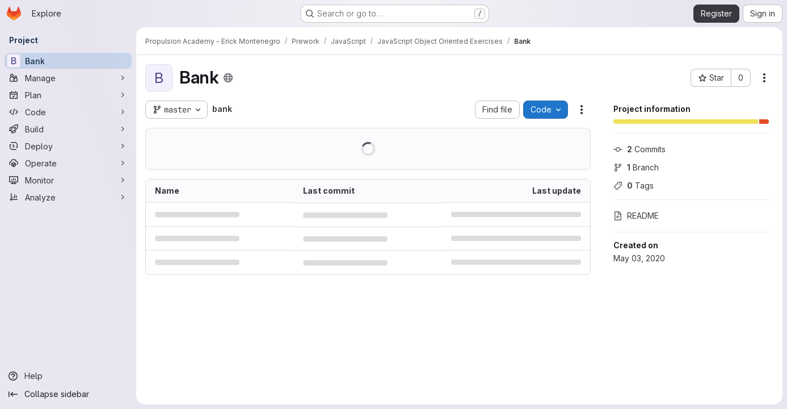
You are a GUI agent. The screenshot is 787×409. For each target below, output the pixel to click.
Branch (636, 167)
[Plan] (68, 95)
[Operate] (68, 163)
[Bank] (68, 61)
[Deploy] (68, 146)
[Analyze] (68, 197)
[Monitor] (68, 180)
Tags (633, 185)
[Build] (68, 129)
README (636, 215)
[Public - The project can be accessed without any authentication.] (228, 77)
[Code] (68, 112)
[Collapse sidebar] (68, 394)
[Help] (68, 376)
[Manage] (68, 78)
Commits (639, 149)
